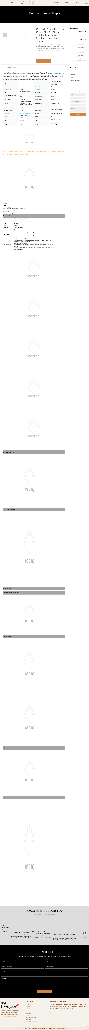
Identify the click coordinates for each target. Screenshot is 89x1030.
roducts (28, 1006)
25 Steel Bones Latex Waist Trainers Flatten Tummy (81, 41)
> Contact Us (28, 1023)
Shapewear (72, 77)
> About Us (28, 1019)
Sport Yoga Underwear (75, 80)
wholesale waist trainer (25, 113)
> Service (28, 1008)
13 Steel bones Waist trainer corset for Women (81, 33)
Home (27, 1004)
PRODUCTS (37, 17)
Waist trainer (43, 17)
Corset (62, 73)
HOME (31, 17)
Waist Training (55, 73)
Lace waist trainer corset (75, 83)
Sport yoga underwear (31, 1017)
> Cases (27, 1011)
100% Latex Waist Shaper (53, 17)
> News (27, 1015)
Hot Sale (71, 70)
